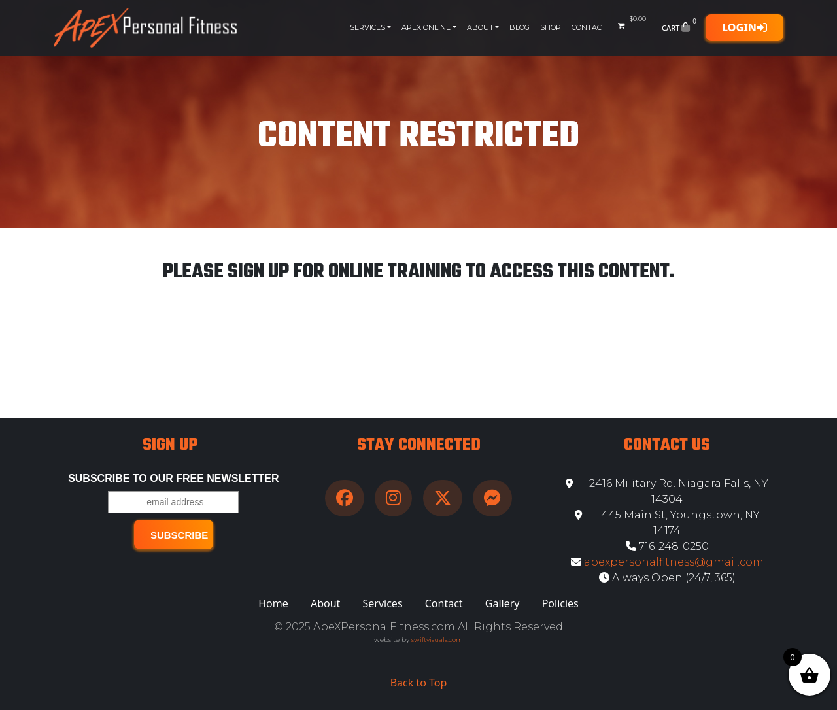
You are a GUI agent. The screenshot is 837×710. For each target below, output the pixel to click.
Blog (519, 27)
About (480, 27)
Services (367, 27)
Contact (589, 27)
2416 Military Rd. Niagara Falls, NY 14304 (667, 491)
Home (273, 603)
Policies (560, 603)
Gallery (502, 603)
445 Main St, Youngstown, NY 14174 (667, 523)
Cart (680, 27)
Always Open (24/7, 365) (667, 577)
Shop (550, 27)
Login (744, 27)
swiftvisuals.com (437, 639)
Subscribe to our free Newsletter (173, 478)
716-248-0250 (667, 546)
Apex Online (426, 27)
